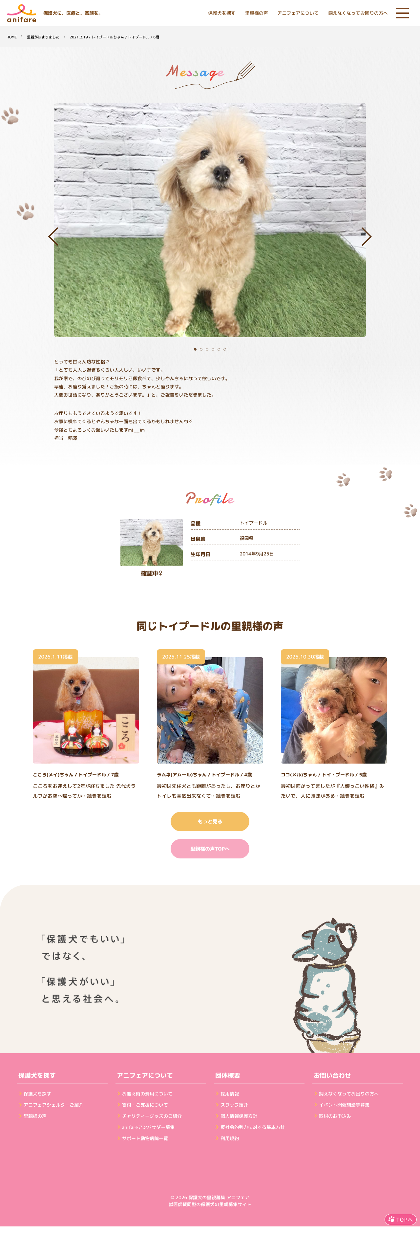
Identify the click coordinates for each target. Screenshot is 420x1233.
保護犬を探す (222, 13)
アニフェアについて (298, 13)
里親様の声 (256, 13)
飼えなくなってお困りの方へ (358, 13)
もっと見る (210, 821)
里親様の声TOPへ (210, 848)
